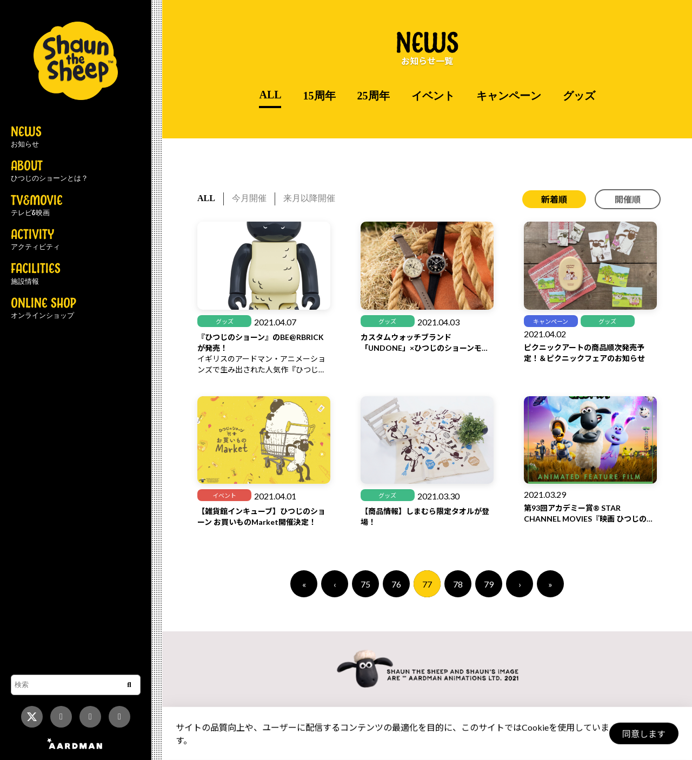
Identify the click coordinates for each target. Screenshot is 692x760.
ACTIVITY (35, 240)
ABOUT (49, 171)
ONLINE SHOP (43, 308)
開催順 (628, 199)
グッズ (579, 96)
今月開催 (249, 198)
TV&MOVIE (37, 206)
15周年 (319, 96)
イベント (433, 96)
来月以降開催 (309, 198)
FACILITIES (36, 274)
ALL (270, 95)
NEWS (26, 137)
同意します (644, 734)
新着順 (554, 199)
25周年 (373, 96)
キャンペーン (508, 96)
